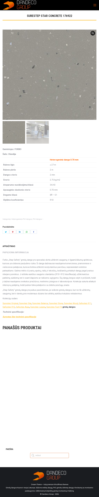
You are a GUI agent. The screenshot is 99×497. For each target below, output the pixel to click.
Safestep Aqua (22, 307)
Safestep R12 (9, 307)
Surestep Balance (40, 303)
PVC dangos (37, 219)
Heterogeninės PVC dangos (21, 219)
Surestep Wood (71, 303)
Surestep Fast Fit (54, 307)
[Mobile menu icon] (94, 5)
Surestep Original (10, 303)
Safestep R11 (85, 303)
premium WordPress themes (57, 484)
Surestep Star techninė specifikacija (19, 317)
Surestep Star (25, 303)
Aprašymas (9, 246)
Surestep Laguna (38, 307)
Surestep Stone (56, 303)
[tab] (49, 245)
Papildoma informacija (16, 252)
